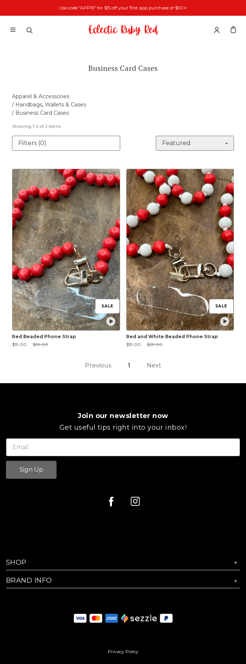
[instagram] (135, 501)
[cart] (233, 29)
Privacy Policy (123, 651)
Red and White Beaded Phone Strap (172, 336)
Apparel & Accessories (40, 96)
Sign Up (31, 469)
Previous (98, 365)
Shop (123, 562)
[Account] (217, 29)
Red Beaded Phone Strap (44, 336)
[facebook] (111, 501)
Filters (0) (32, 143)
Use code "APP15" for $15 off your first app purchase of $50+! (123, 7)
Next (154, 365)
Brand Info (123, 580)
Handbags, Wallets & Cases (50, 104)
